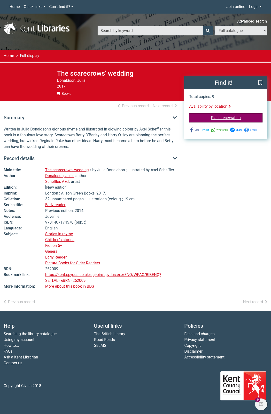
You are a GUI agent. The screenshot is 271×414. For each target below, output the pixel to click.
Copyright (192, 345)
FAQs (8, 351)
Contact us (13, 363)
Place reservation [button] (237, 117)
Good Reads (104, 339)
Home (14, 6)
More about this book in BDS (69, 286)
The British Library (109, 334)
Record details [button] (19, 158)
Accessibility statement (204, 357)
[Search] (208, 30)
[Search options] (241, 30)
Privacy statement (199, 339)
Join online (235, 6)
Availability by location (210, 106)
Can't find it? (59, 6)
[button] (260, 83)
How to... (11, 345)
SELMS (100, 345)
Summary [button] (14, 118)
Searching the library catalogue (30, 334)
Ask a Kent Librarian (21, 357)
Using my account (19, 339)
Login (253, 6)
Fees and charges (199, 334)
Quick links (33, 6)
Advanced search (252, 21)
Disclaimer (193, 351)
